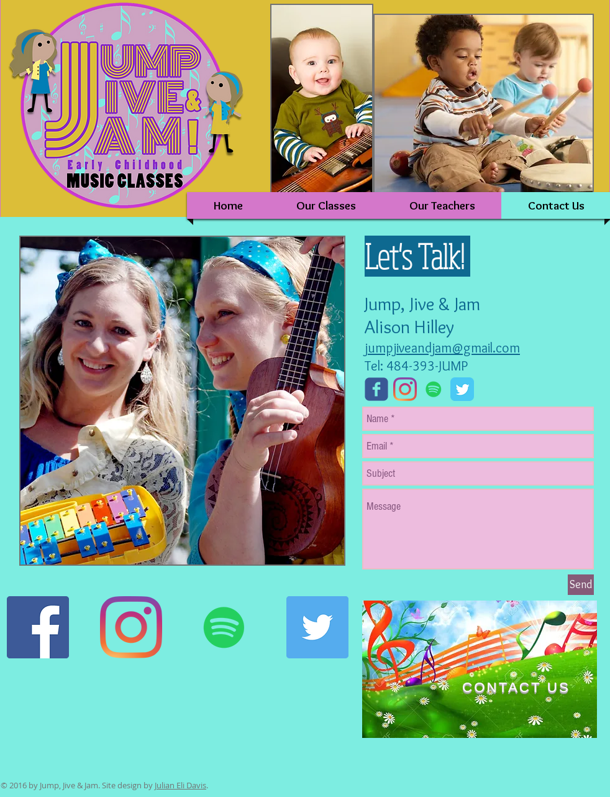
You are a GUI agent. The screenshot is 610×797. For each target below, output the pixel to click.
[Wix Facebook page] (376, 389)
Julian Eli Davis (180, 785)
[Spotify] (433, 389)
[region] (479, 669)
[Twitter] (317, 627)
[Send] (581, 584)
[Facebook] (38, 627)
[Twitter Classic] (462, 389)
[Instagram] (405, 389)
